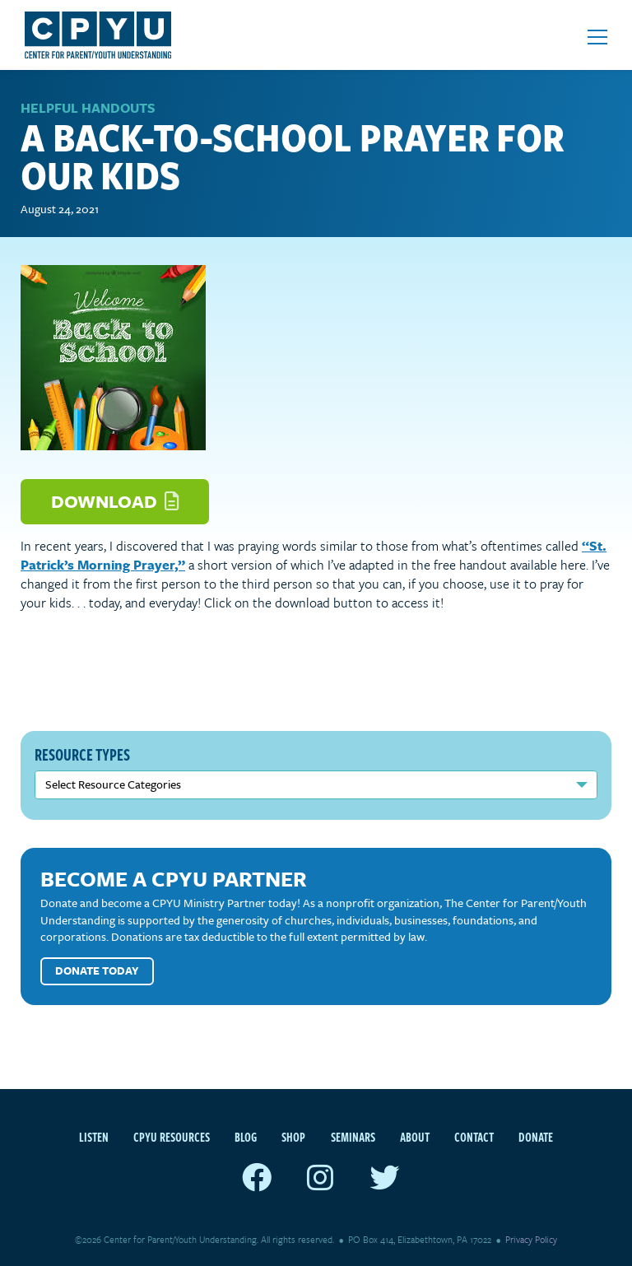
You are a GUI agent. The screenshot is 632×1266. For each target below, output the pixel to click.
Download (115, 501)
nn (316, 784)
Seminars (353, 1137)
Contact (474, 1137)
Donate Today (97, 970)
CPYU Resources (171, 1137)
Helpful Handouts (88, 108)
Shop (293, 1137)
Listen (94, 1137)
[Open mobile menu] (597, 37)
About (415, 1137)
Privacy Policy (531, 1239)
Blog (246, 1137)
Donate (535, 1137)
